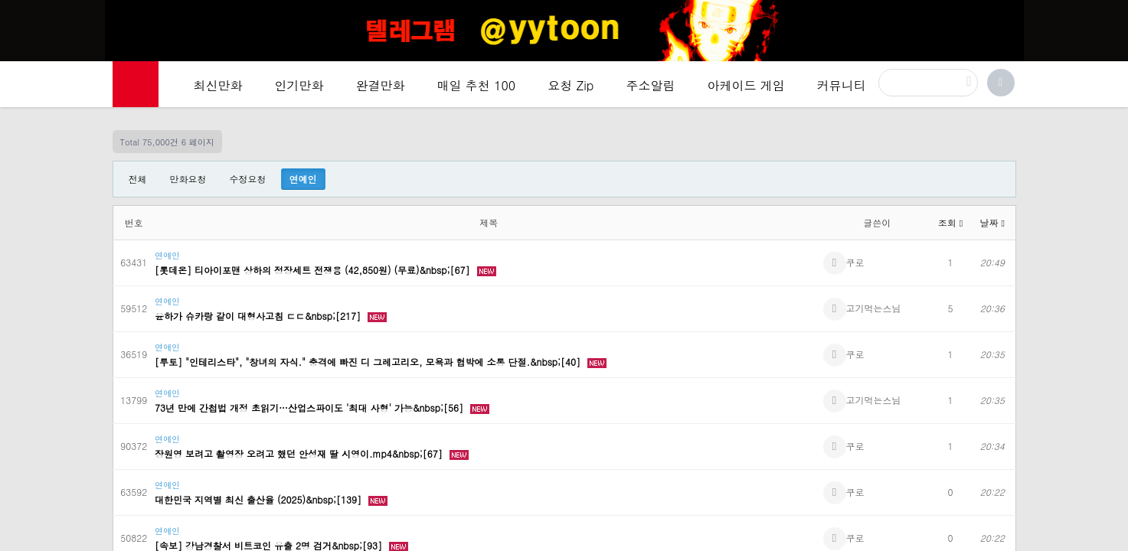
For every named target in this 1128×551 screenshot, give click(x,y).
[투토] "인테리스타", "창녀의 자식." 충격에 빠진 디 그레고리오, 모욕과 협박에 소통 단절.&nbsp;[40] (369, 361)
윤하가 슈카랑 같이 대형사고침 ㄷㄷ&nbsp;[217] (259, 315)
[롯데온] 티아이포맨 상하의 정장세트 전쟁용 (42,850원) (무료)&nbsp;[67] (314, 269)
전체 (138, 178)
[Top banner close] (1110, 16)
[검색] (928, 82)
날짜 (992, 222)
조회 (950, 222)
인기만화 (299, 85)
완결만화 (380, 85)
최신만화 (218, 85)
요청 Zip (570, 85)
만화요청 (188, 178)
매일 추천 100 (476, 85)
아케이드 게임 (745, 85)
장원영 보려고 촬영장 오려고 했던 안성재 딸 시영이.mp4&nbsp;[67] (300, 453)
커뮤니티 (841, 85)
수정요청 (248, 178)
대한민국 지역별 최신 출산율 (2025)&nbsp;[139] (260, 499)
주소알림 (650, 85)
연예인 (303, 178)
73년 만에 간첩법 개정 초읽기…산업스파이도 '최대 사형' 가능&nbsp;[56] (310, 407)
